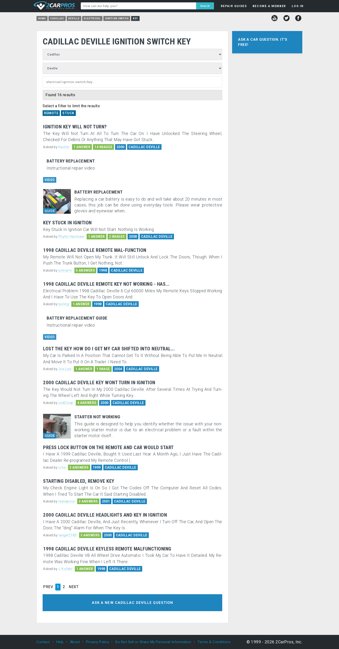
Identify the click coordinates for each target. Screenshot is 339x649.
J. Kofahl (65, 569)
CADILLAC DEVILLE (144, 147)
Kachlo (64, 147)
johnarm (65, 270)
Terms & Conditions (214, 642)
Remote (51, 113)
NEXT (73, 587)
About (75, 642)
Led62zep (65, 403)
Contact (43, 642)
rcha (62, 467)
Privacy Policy (97, 642)
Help (60, 642)
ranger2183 (67, 535)
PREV (48, 587)
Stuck (68, 113)
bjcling (63, 304)
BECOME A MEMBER (269, 6)
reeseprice (66, 501)
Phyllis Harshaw (71, 236)
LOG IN (298, 6)
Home (42, 18)
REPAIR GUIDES (234, 6)
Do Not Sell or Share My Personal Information (153, 642)
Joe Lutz (65, 369)
